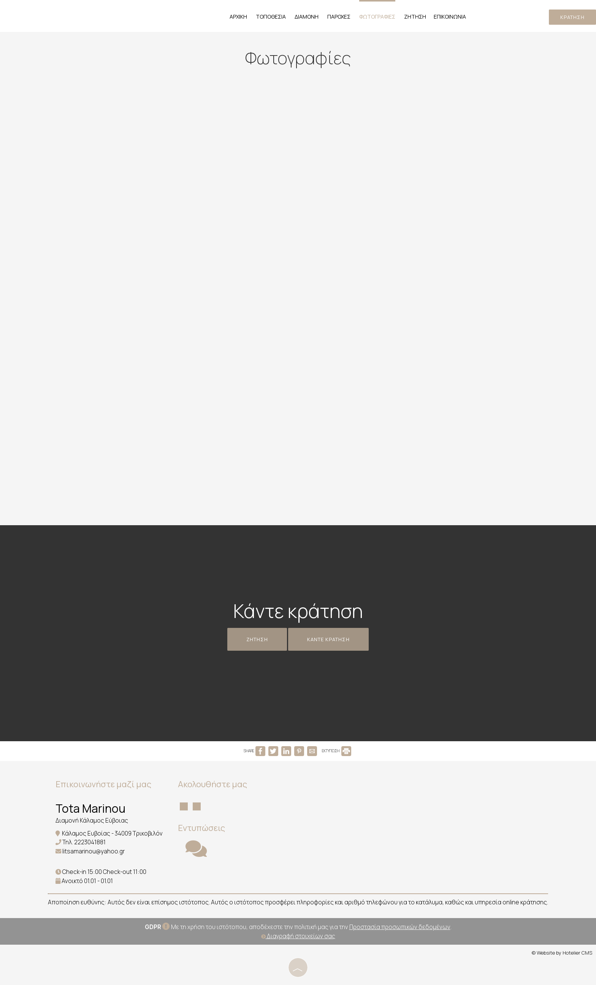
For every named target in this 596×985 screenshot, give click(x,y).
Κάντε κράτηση (328, 639)
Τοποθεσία (271, 16)
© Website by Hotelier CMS (562, 952)
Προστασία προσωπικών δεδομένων (399, 927)
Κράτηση (572, 17)
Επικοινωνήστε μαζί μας (103, 784)
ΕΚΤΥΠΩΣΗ (336, 750)
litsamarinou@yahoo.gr (93, 851)
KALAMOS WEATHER (341, 804)
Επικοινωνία (450, 16)
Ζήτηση (415, 16)
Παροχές (338, 16)
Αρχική (238, 16)
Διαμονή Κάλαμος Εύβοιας (91, 821)
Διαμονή (307, 16)
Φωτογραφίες (377, 16)
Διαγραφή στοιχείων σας (298, 936)
